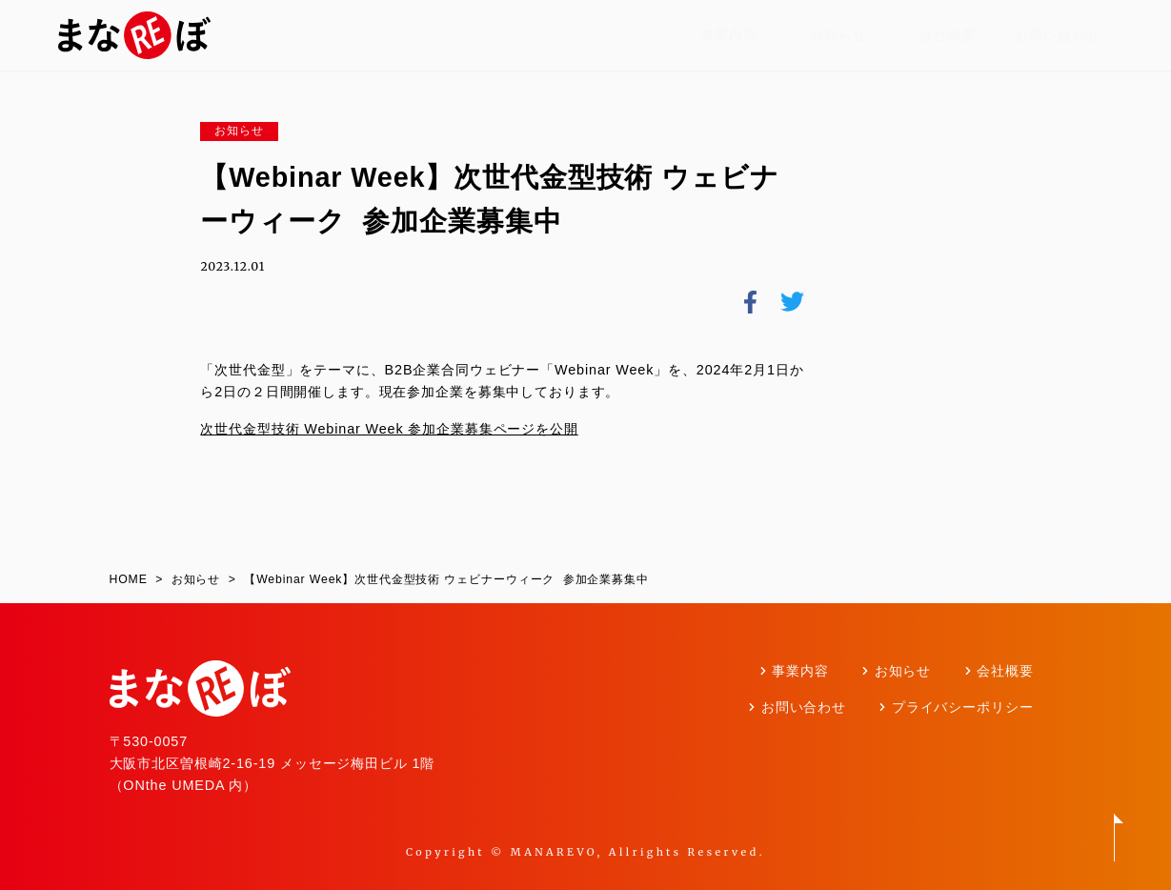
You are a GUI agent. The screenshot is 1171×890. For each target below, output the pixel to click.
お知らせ (838, 35)
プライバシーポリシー (963, 707)
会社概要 (947, 35)
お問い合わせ (1057, 35)
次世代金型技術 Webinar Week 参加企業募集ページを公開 (388, 428)
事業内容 (728, 35)
